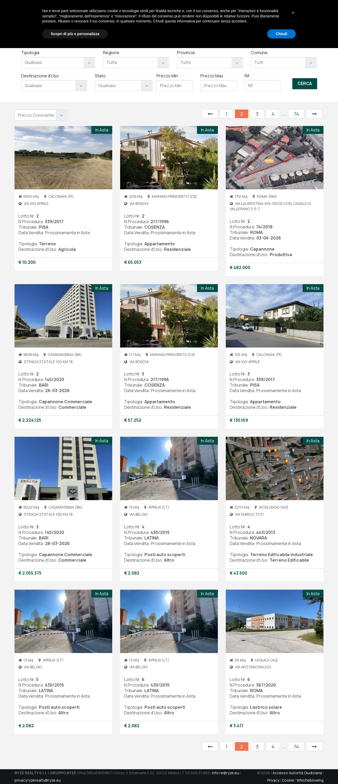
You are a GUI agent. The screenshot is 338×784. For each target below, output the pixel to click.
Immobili (230, 21)
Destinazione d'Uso (40, 76)
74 (296, 113)
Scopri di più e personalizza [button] (75, 769)
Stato (100, 76)
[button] (293, 748)
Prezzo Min (167, 76)
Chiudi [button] (281, 769)
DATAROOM (310, 21)
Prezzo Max (211, 76)
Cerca (305, 83)
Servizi (207, 21)
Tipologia (30, 52)
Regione (111, 52)
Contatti (283, 21)
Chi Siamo (183, 21)
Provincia (186, 52)
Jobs (263, 21)
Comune (259, 52)
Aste (249, 21)
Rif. (247, 76)
